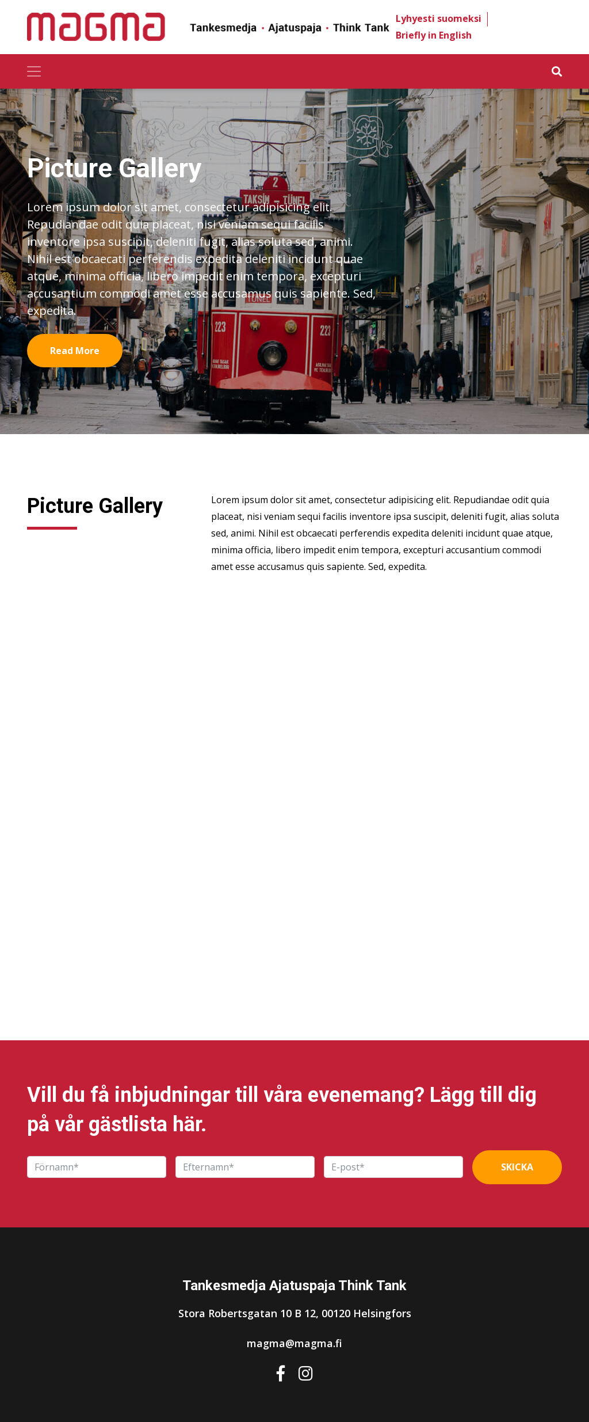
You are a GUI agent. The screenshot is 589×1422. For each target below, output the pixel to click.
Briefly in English (434, 35)
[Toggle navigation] (33, 71)
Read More (75, 350)
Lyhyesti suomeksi (438, 18)
